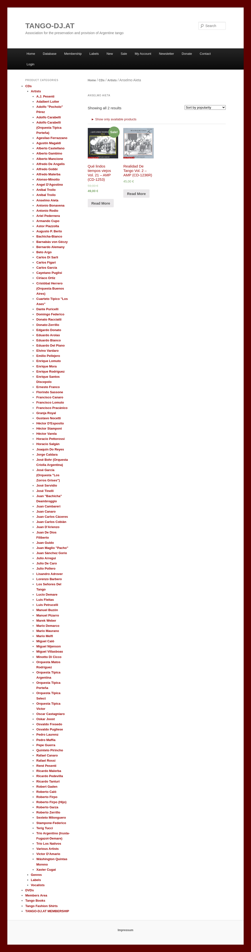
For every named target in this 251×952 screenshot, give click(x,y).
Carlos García (46, 267)
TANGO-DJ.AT (50, 26)
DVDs (29, 890)
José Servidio (46, 485)
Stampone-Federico (51, 823)
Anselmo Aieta (47, 200)
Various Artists (47, 849)
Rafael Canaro (47, 755)
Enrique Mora (46, 366)
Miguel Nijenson (48, 646)
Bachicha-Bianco (49, 236)
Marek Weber (46, 620)
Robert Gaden (46, 786)
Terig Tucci (44, 828)
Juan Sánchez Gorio (51, 553)
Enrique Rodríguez (50, 371)
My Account (143, 54)
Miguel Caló (45, 641)
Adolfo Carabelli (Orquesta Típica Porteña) (49, 128)
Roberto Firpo (46, 797)
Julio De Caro (46, 563)
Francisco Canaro (49, 397)
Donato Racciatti (49, 319)
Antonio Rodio (47, 210)
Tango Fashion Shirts (41, 906)
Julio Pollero (45, 568)
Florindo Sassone (49, 392)
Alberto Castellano (50, 148)
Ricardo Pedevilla (49, 776)
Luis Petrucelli (47, 605)
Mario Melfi (44, 636)
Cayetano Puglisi (49, 273)
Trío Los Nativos (48, 843)
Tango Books (35, 900)
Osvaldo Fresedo (49, 724)
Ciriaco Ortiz (45, 278)
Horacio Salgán (48, 444)
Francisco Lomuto (50, 402)
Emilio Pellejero (48, 356)
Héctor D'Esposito (50, 423)
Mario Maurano (47, 631)
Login (30, 64)
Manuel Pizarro (47, 615)
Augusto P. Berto (49, 231)
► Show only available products (114, 119)
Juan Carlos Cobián (51, 522)
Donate (187, 54)
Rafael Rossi (45, 760)
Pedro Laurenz (47, 734)
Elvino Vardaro (47, 350)
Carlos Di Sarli (47, 257)
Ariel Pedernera (48, 216)
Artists (112, 80)
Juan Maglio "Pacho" (52, 548)
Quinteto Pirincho (49, 750)
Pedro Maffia (45, 740)
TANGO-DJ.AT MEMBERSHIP (47, 911)
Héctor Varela (46, 433)
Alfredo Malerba (48, 174)
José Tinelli (45, 491)
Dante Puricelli (47, 309)
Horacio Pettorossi (50, 439)
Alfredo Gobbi (47, 169)
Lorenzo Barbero (49, 579)
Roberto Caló (46, 792)
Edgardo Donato (48, 330)
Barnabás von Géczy (52, 242)
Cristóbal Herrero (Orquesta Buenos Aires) (50, 288)
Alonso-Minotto (48, 179)
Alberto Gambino (49, 153)
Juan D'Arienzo (47, 527)
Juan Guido (45, 543)
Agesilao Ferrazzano (51, 138)
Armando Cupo (47, 221)
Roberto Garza (47, 807)
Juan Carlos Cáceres (52, 516)
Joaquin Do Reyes (50, 449)
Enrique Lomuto (48, 361)
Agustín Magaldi (48, 143)
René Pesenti (46, 766)
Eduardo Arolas (48, 335)
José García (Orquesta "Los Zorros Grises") (48, 475)
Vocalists (38, 885)
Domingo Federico (50, 314)
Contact (205, 54)
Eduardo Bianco (48, 340)
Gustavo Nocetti (48, 418)
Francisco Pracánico (51, 408)
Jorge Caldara (47, 454)
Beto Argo (43, 252)
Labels (94, 54)
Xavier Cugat (46, 869)
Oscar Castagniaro (50, 714)
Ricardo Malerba (48, 771)
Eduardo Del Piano (50, 345)
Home (30, 54)
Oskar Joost (45, 719)
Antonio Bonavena (50, 205)
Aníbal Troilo (46, 190)
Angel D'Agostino (49, 184)
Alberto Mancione (49, 159)
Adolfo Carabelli (48, 117)
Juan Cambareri (48, 506)
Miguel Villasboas (49, 651)
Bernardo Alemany (50, 247)
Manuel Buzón (47, 610)
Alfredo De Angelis (50, 164)
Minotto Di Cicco (49, 657)
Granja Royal (46, 413)
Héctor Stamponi (49, 428)
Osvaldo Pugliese (49, 729)
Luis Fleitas (45, 600)
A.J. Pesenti (45, 96)
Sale (124, 54)
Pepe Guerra (45, 745)
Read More (100, 203)
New (110, 54)
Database (50, 54)
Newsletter (166, 54)
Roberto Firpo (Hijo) (51, 802)
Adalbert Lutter (47, 101)
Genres (36, 875)
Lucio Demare (46, 594)
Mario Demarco (47, 626)
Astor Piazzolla (47, 226)
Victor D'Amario (48, 854)
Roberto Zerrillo (48, 812)
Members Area (36, 895)
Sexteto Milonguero (51, 817)
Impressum (125, 930)
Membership (73, 54)
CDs (102, 80)
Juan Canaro (46, 511)
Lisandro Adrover (49, 574)
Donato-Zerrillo (47, 325)
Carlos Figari (46, 262)
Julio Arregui (46, 558)
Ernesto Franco (48, 387)
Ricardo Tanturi (48, 781)
